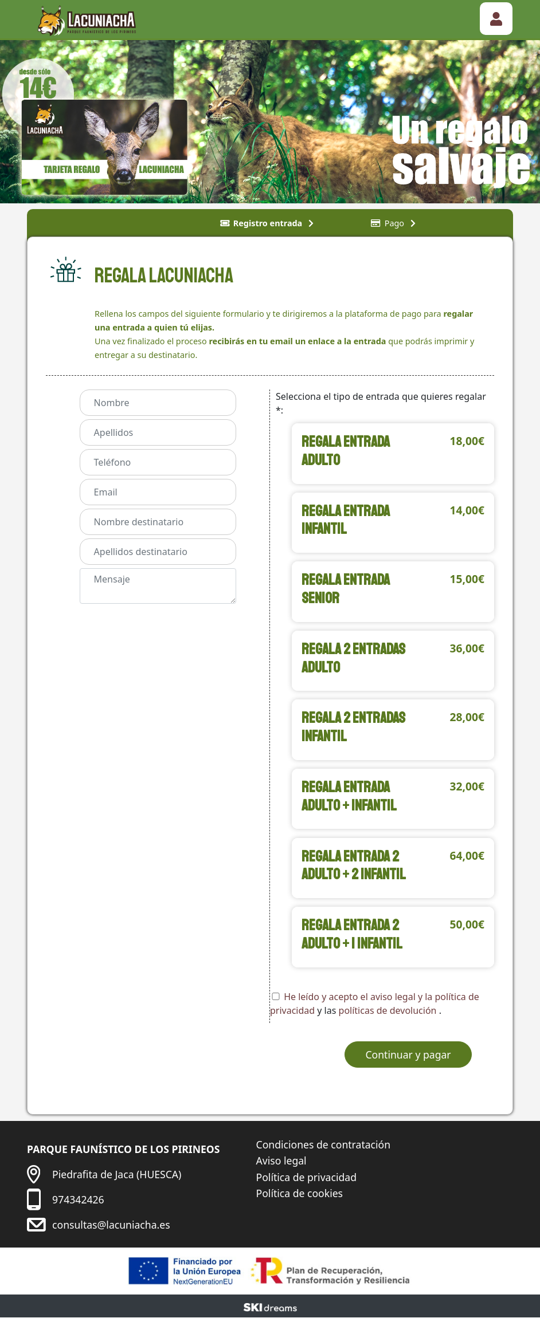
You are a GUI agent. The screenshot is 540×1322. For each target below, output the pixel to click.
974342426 (78, 1203)
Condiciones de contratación (323, 1148)
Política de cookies (299, 1197)
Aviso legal (281, 1164)
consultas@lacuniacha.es (111, 1229)
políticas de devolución (389, 1015)
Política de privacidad (306, 1181)
